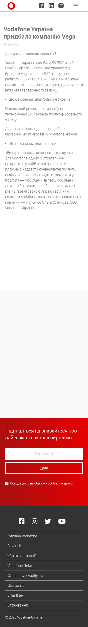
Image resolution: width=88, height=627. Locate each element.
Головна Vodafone (22, 536)
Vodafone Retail (20, 565)
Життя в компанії (21, 555)
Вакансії (14, 546)
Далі (44, 468)
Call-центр (16, 585)
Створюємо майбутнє (26, 575)
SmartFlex (15, 595)
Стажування (18, 605)
